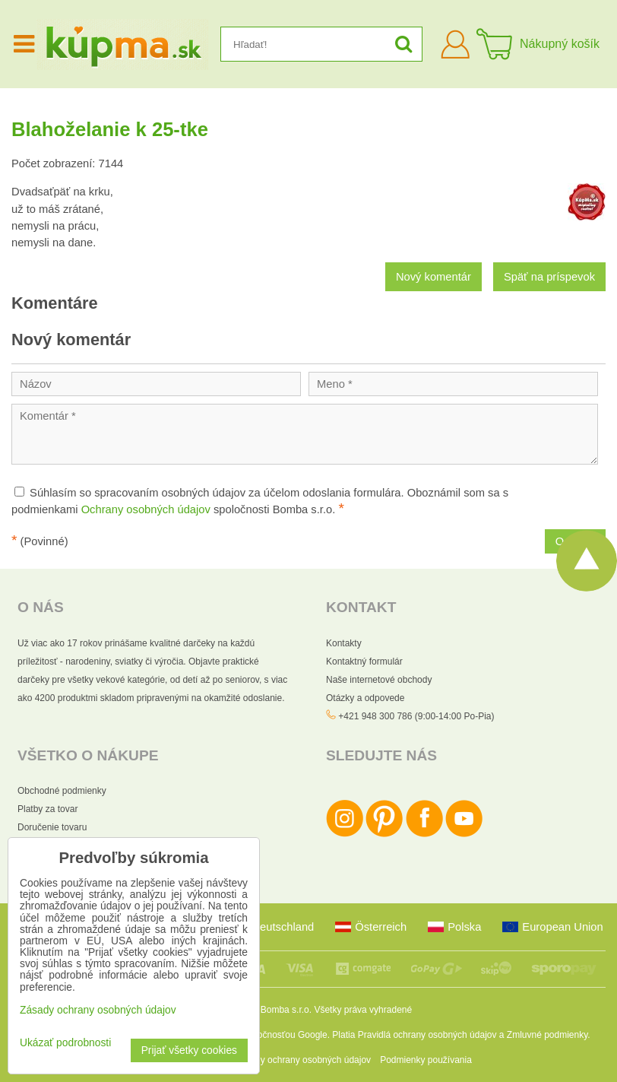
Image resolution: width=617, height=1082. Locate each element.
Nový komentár (433, 277)
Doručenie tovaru (52, 827)
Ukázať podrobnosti (65, 1043)
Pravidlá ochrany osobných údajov (427, 1035)
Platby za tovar (47, 809)
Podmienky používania (426, 1060)
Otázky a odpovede (365, 698)
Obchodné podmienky (61, 790)
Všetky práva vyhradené (363, 1009)
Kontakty (344, 643)
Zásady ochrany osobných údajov (303, 1060)
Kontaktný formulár (364, 661)
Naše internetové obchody (379, 679)
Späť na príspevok (549, 277)
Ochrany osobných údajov (145, 509)
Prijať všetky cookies (189, 1050)
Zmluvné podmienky (547, 1035)
